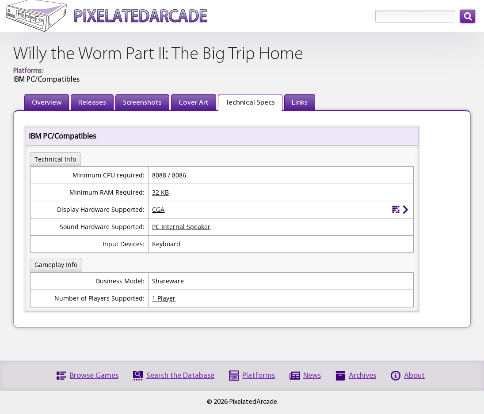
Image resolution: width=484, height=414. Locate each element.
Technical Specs (250, 102)
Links (300, 102)
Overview (46, 102)
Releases (92, 102)
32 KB (160, 192)
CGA (158, 209)
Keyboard (166, 244)
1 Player (163, 298)
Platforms (258, 376)
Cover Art (194, 102)
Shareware (168, 281)
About (414, 376)
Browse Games (94, 376)
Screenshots (142, 102)
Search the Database (180, 376)
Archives (362, 376)
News (312, 376)
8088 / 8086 (169, 175)
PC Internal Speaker (181, 226)
